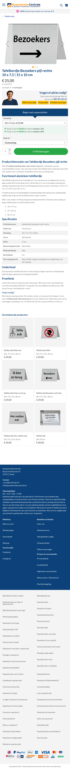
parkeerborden (38, 502)
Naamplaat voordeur (11, 636)
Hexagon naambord (11, 655)
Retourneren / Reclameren (48, 578)
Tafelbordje (40, 436)
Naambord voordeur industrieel (16, 648)
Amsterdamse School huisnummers (51, 706)
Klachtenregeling (44, 584)
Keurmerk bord (43, 621)
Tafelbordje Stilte (43, 350)
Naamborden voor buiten (13, 674)
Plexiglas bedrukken (45, 653)
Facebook (7, 552)
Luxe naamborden (44, 693)
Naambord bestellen (11, 668)
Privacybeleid (42, 558)
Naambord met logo (11, 623)
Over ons (40, 524)
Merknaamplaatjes (10, 617)
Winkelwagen (8, 530)
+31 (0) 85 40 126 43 (31, 301)
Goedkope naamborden (12, 680)
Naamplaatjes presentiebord (48, 731)
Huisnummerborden (11, 687)
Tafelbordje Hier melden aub (15, 436)
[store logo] (23, 5)
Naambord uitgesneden (12, 738)
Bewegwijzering (43, 596)
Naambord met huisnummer (14, 661)
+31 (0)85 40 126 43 (11, 482)
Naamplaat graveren (45, 615)
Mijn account (8, 524)
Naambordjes (42, 602)
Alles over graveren (45, 718)
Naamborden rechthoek (47, 666)
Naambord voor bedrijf (46, 640)
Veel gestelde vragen (45, 536)
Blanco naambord (10, 725)
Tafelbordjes (10, 16)
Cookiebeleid (42, 565)
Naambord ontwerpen (46, 712)
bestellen (32, 508)
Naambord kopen (44, 608)
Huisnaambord (9, 718)
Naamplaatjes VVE (10, 629)
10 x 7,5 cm (12, 206)
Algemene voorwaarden (47, 571)
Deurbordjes (42, 738)
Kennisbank (7, 536)
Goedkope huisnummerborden (49, 699)
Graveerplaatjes (43, 687)
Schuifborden (42, 627)
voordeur (41, 499)
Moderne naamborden (12, 744)
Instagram (7, 558)
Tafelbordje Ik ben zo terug (14, 393)
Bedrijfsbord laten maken (13, 596)
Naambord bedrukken (12, 731)
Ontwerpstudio (43, 543)
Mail (63, 96)
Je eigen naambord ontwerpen (15, 699)
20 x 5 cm (11, 215)
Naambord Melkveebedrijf (48, 680)
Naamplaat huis (43, 674)
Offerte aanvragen (44, 549)
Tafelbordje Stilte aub (12, 350)
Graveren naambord (11, 712)
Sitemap (6, 543)
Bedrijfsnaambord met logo (14, 610)
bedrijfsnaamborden (23, 502)
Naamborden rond (44, 659)
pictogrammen (54, 502)
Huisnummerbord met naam (48, 647)
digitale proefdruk (49, 285)
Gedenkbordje (43, 725)
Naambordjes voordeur (46, 634)
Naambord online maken (13, 706)
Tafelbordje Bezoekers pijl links (49, 393)
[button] (7, 44)
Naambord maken (10, 693)
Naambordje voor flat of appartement (12, 603)
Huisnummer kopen (11, 642)
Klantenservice (43, 530)
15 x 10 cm (11, 210)
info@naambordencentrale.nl (15, 485)
